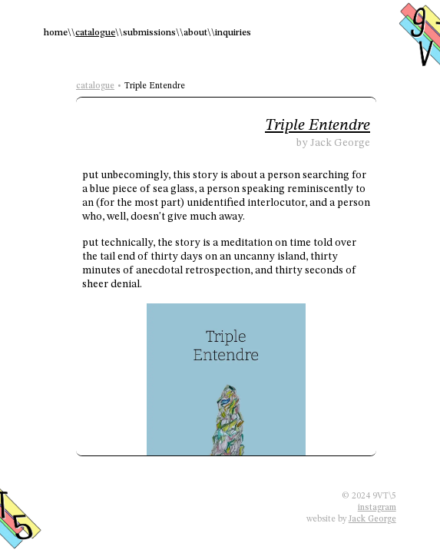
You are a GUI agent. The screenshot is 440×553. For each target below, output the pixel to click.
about (195, 33)
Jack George (372, 519)
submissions (149, 33)
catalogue (95, 33)
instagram (377, 507)
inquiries (233, 33)
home (56, 33)
